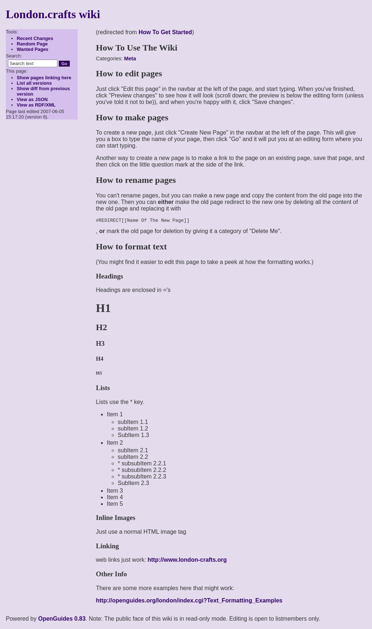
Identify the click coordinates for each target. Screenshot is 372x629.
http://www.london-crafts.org (187, 561)
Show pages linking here (44, 77)
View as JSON (32, 99)
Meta (130, 58)
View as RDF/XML (36, 105)
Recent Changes (35, 38)
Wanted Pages (32, 49)
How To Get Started (165, 32)
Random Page (32, 44)
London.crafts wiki (53, 14)
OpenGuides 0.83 (62, 620)
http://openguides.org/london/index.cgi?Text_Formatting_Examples (189, 601)
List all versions (34, 83)
